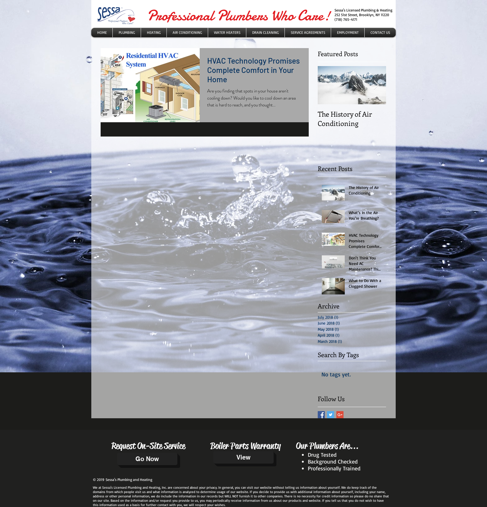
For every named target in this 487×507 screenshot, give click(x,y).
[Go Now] (147, 459)
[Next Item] (376, 85)
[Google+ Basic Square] (340, 414)
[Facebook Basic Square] (321, 414)
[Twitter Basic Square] (330, 414)
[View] (243, 457)
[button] (227, 32)
